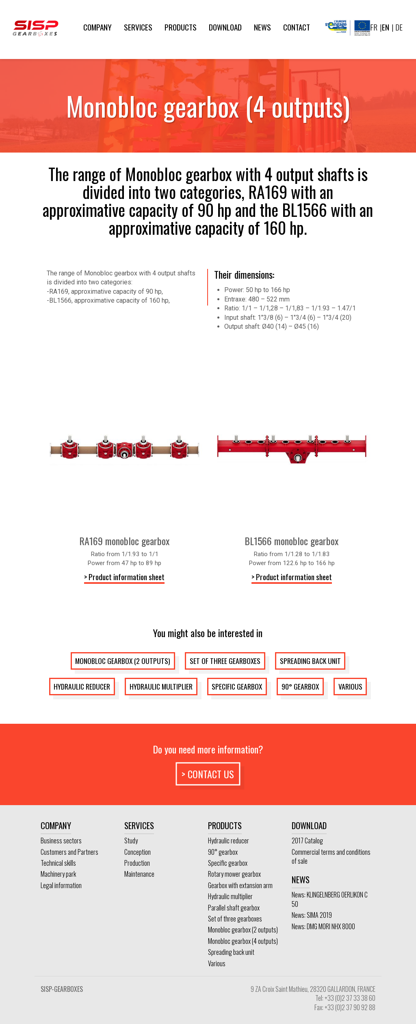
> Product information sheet (124, 577)
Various (350, 686)
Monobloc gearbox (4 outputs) (243, 941)
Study (131, 840)
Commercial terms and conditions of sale (331, 856)
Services (138, 27)
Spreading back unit (310, 660)
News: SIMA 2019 (312, 915)
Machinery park (58, 874)
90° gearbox (300, 686)
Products (181, 27)
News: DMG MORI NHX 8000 (323, 926)
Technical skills (58, 863)
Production (137, 863)
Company (97, 27)
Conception (137, 852)
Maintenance (139, 874)
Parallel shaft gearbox (234, 908)
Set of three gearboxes (225, 660)
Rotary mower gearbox (234, 874)
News (262, 27)
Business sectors (61, 840)
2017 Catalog (307, 840)
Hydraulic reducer (82, 686)
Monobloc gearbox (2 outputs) (122, 660)
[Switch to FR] (374, 27)
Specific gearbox (237, 686)
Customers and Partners (69, 852)
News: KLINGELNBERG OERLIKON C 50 (330, 899)
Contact (296, 27)
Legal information (61, 885)
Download (225, 27)
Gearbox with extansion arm (240, 885)
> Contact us (208, 773)
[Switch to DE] (398, 27)
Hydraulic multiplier (161, 686)
